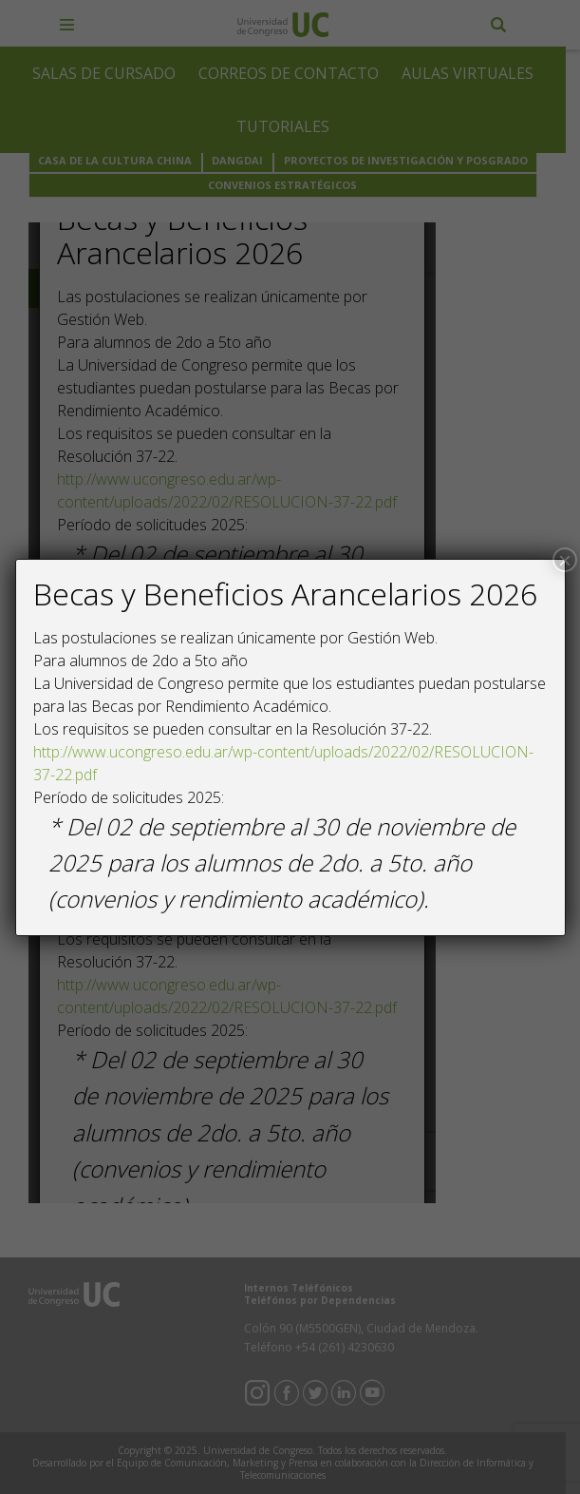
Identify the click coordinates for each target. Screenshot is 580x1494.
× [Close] (564, 559)
